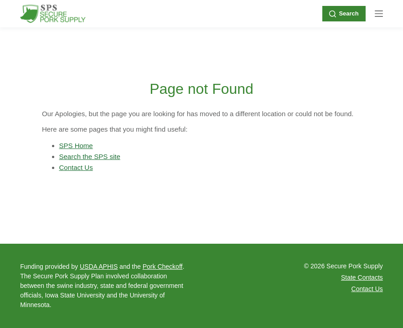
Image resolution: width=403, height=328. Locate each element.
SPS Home (76, 145)
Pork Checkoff (163, 266)
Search (344, 13)
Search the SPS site (89, 156)
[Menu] (379, 14)
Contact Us (76, 167)
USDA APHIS (99, 266)
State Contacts (362, 277)
